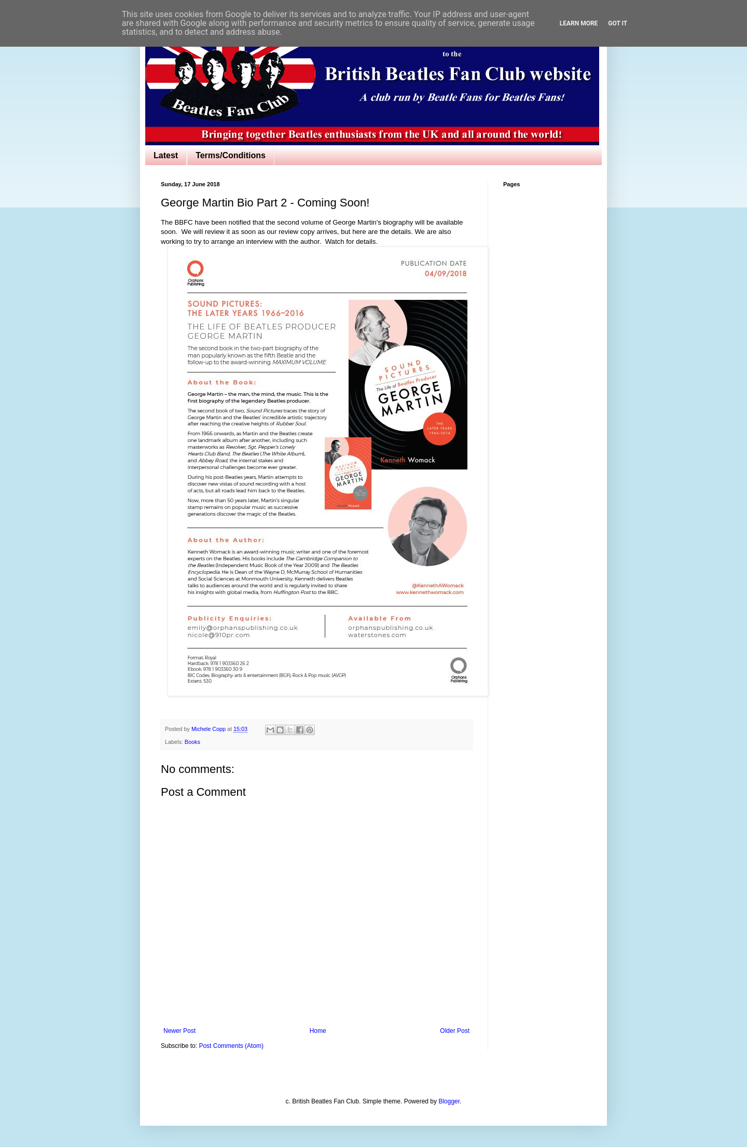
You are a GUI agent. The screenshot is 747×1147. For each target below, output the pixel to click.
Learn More (579, 23)
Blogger (449, 1101)
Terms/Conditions (231, 155)
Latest (166, 155)
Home (318, 1030)
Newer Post (179, 1030)
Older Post (454, 1030)
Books (192, 742)
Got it (617, 23)
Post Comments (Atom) (231, 1045)
